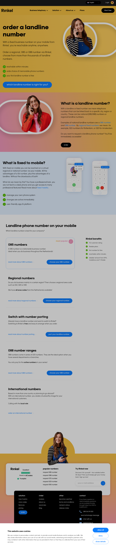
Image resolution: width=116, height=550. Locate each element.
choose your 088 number (59, 373)
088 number (70, 126)
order (23, 512)
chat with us (85, 519)
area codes (23, 502)
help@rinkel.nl (86, 523)
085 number (105, 123)
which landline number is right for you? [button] (27, 85)
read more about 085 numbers (21, 262)
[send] (102, 484)
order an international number (21, 413)
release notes (64, 508)
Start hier (108, 10)
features (22, 505)
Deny (101, 536)
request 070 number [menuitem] (50, 478)
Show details (101, 542)
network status (64, 505)
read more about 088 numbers (21, 373)
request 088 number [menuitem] (50, 475)
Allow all (100, 530)
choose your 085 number (59, 262)
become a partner (65, 499)
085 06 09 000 (86, 512)
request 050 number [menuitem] (50, 484)
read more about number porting (22, 334)
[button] (93, 2)
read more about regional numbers (23, 301)
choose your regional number (57, 301)
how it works (42, 188)
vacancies (42, 505)
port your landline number (59, 334)
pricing (21, 508)
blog (40, 508)
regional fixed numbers (89, 126)
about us (42, 502)
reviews (41, 499)
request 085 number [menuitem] (50, 472)
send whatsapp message (89, 515)
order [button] (66, 145)
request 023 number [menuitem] (50, 481)
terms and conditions (66, 502)
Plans (82, 10)
